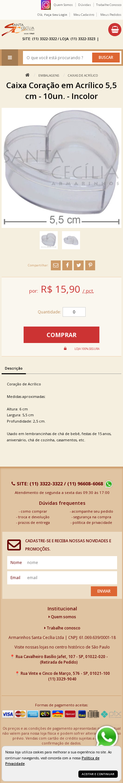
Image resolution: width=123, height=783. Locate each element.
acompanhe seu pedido (92, 511)
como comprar (34, 511)
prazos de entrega (34, 522)
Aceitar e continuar (98, 774)
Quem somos (62, 617)
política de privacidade (92, 522)
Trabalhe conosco (62, 628)
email (15, 577)
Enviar (104, 591)
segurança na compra (92, 516)
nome (16, 562)
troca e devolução (34, 516)
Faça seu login (55, 14)
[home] (18, 29)
